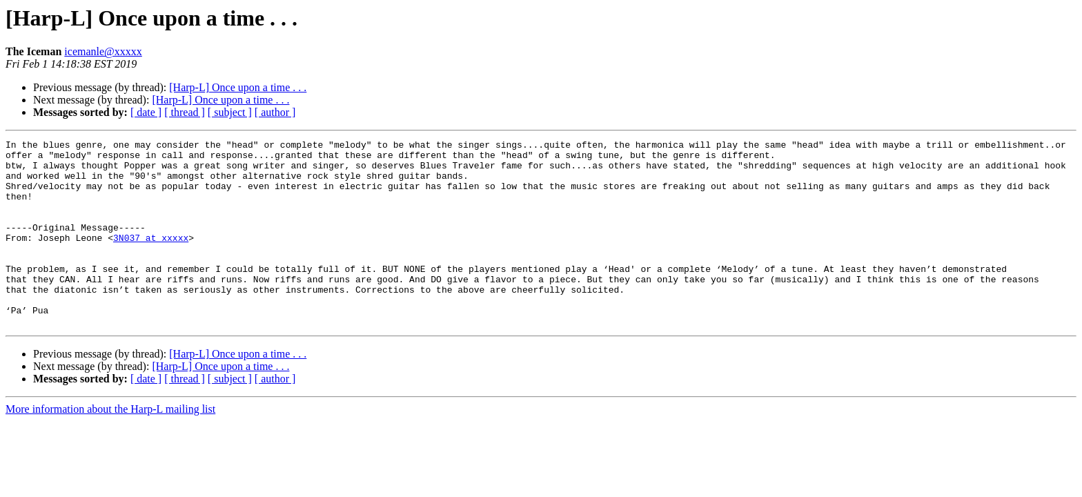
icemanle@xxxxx (102, 51)
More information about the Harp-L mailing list (110, 446)
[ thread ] (184, 112)
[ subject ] (230, 112)
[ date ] (145, 112)
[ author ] (275, 112)
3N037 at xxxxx (150, 258)
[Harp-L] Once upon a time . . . (237, 87)
